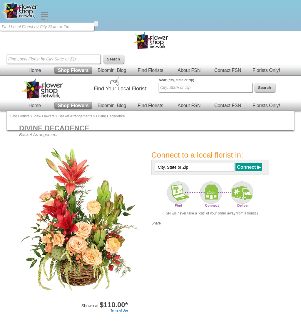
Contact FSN (227, 70)
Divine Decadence (110, 116)
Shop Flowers (73, 70)
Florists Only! (266, 70)
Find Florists (150, 70)
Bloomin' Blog (112, 70)
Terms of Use (119, 310)
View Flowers (44, 116)
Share (156, 223)
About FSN (189, 70)
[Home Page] (20, 19)
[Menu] (45, 19)
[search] (96, 23)
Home (35, 70)
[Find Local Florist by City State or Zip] (47, 27)
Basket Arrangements (75, 116)
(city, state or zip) (176, 80)
